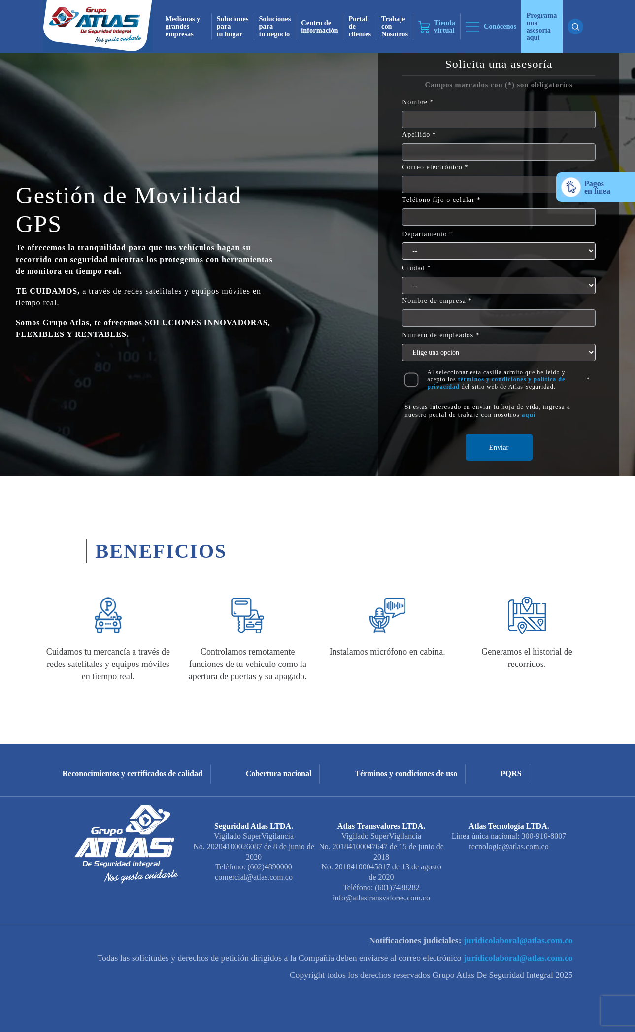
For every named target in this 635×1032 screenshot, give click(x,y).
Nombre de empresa (434, 300)
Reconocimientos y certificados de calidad (132, 773)
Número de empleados (437, 335)
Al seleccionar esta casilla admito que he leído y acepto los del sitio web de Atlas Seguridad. (496, 379)
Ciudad (413, 268)
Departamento (424, 234)
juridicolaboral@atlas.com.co (517, 940)
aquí (529, 414)
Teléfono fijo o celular (438, 199)
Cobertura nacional (279, 773)
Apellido (416, 134)
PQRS (511, 773)
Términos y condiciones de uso (406, 773)
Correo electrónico (432, 167)
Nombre (415, 102)
